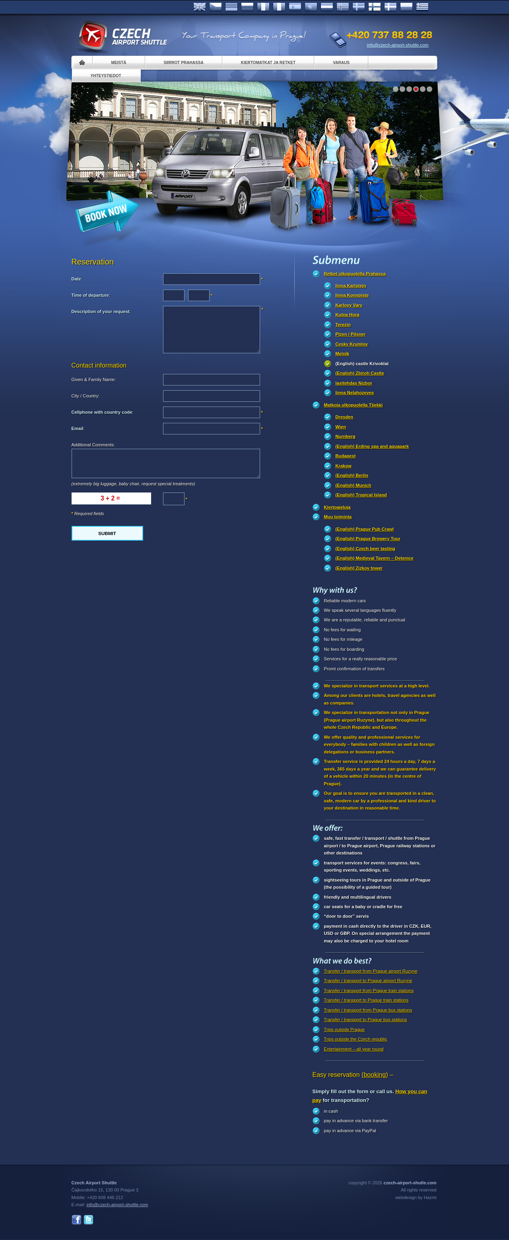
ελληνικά (422, 7)
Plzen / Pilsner (351, 334)
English (199, 7)
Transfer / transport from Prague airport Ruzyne (371, 971)
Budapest (346, 456)
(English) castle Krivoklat (362, 363)
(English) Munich (353, 485)
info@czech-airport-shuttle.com (398, 45)
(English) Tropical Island (361, 494)
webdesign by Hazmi (415, 1197)
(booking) (374, 1074)
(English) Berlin (352, 475)
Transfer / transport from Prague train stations (369, 990)
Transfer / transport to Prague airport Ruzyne (368, 980)
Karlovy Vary (349, 305)
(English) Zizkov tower (359, 568)
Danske (390, 7)
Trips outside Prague (344, 1029)
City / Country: (86, 395)
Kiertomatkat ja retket (268, 62)
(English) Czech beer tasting (365, 548)
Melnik (343, 353)
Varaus (341, 62)
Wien (341, 426)
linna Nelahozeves (355, 392)
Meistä (118, 62)
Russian (247, 7)
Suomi (374, 7)
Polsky (406, 7)
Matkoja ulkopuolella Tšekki (353, 405)
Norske (342, 7)
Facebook (77, 1220)
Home (82, 62)
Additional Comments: (93, 444)
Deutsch (231, 7)
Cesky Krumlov (352, 344)
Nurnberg (346, 436)
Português (311, 7)
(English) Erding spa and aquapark (372, 446)
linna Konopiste (352, 295)
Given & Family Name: (94, 379)
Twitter (88, 1220)
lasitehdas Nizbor (354, 383)
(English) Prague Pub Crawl (365, 529)
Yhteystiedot (106, 76)
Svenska (358, 7)
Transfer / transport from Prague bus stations (368, 1010)
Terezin (343, 324)
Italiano (279, 7)
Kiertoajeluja (337, 507)
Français (263, 7)
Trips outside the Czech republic (355, 1039)
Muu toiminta (338, 516)
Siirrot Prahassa (184, 62)
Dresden (345, 417)
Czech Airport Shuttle (122, 36)
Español (295, 7)
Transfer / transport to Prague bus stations (365, 1019)
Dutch (327, 7)
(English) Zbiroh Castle (360, 373)
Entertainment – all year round (354, 1049)
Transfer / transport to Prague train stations (366, 1000)
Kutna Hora (347, 314)
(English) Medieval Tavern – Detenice (375, 558)
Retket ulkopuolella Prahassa (355, 273)
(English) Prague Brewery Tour (368, 538)
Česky (215, 7)
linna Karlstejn (351, 285)
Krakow (344, 465)
